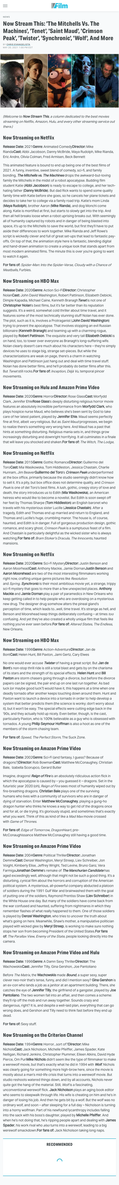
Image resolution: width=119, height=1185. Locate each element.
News (6, 17)
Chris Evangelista (18, 44)
